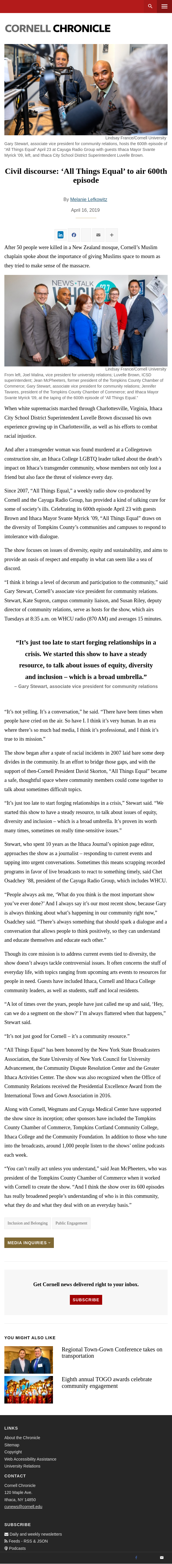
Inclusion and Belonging (28, 1223)
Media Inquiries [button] (29, 1242)
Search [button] (150, 6)
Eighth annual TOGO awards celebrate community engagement (107, 1382)
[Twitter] (149, 1558)
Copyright (13, 1452)
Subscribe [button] (86, 1299)
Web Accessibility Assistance (30, 1459)
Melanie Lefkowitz (88, 199)
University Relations (22, 1466)
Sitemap (11, 1445)
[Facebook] (136, 1558)
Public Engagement (71, 1223)
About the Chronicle (22, 1437)
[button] (86, 320)
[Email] (162, 1558)
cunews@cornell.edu (23, 1506)
